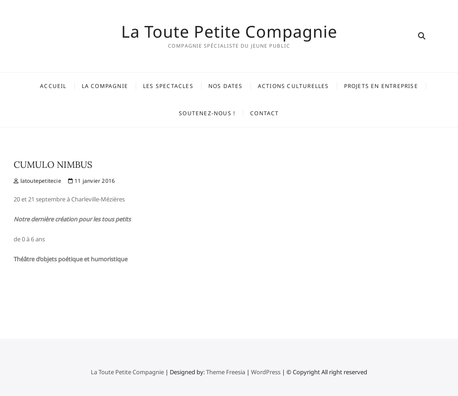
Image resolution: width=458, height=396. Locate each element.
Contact (264, 113)
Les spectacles (168, 86)
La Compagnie (105, 86)
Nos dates (225, 86)
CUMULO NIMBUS (53, 164)
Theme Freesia (225, 372)
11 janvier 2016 (91, 181)
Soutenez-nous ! (207, 113)
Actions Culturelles (293, 86)
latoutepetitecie (37, 181)
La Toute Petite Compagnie (229, 32)
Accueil (53, 86)
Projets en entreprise (381, 86)
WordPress (266, 372)
